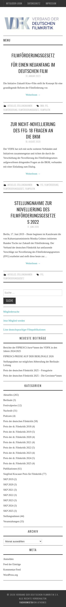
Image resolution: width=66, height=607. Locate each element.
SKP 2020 (8, 484)
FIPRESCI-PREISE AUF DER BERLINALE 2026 (28, 356)
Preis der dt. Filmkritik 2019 (17, 432)
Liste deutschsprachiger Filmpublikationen (24, 329)
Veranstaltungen (11, 521)
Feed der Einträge (12, 564)
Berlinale (7, 400)
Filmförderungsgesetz (28, 109)
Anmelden (8, 559)
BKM (42, 105)
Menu (6, 40)
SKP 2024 (8, 505)
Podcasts (7, 416)
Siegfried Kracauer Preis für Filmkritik (22, 474)
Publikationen (10, 468)
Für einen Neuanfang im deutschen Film (33, 67)
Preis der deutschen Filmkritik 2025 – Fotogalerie (27, 370)
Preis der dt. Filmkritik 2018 (17, 426)
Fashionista (26, 602)
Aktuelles (11, 105)
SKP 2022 (8, 495)
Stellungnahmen (24, 105)
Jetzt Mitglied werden (14, 320)
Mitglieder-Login (14, 3)
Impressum (51, 3)
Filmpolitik (45, 109)
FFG (46, 105)
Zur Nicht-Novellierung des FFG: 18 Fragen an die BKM (33, 130)
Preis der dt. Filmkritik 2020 (17, 437)
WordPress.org (10, 575)
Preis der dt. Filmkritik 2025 (17, 463)
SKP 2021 (8, 490)
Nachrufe (7, 410)
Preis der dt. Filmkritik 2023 (17, 453)
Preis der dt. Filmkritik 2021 (17, 442)
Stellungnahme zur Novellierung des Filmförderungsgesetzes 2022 (33, 212)
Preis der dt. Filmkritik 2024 (17, 458)
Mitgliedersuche (11, 311)
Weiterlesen (33, 95)
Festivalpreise (10, 405)
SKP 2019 (8, 479)
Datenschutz (33, 3)
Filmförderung (10, 109)
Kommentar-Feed (12, 569)
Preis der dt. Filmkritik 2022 (17, 447)
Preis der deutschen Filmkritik (18, 421)
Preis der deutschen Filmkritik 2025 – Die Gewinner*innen (32, 375)
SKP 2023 (8, 500)
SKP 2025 (8, 511)
